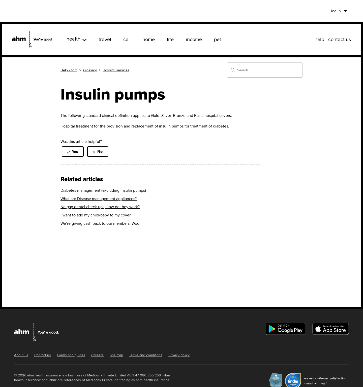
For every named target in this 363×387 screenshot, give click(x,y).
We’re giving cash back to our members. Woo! (100, 223)
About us (21, 355)
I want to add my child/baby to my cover (95, 215)
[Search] (264, 70)
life (170, 39)
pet (217, 39)
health (76, 38)
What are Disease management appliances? (98, 199)
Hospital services (116, 70)
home (148, 39)
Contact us (42, 355)
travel (105, 39)
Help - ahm (68, 70)
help (319, 39)
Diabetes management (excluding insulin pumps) (103, 190)
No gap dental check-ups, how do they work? (100, 207)
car (126, 39)
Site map (116, 355)
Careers (97, 355)
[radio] (73, 151)
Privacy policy (179, 355)
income (194, 39)
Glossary (90, 70)
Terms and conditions (145, 355)
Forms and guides (71, 355)
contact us (339, 39)
